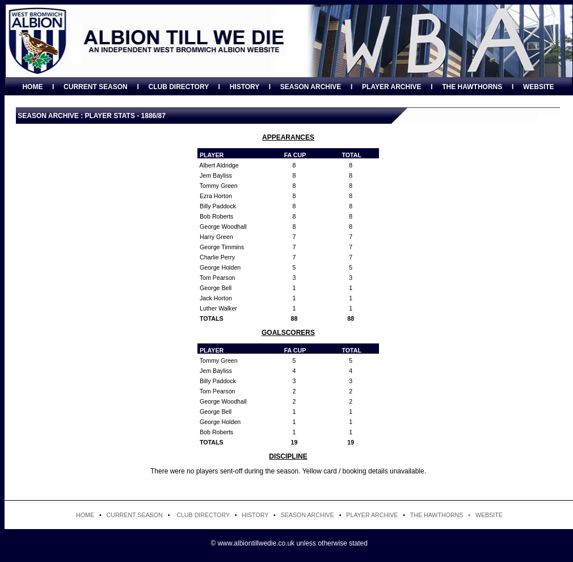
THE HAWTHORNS (472, 87)
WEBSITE (538, 87)
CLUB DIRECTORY (178, 87)
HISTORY (244, 87)
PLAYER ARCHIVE (391, 87)
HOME (32, 87)
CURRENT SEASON (96, 87)
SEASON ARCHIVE (311, 87)
